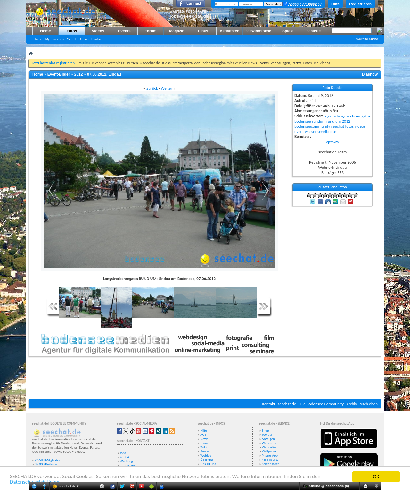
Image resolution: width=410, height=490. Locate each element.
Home (45, 31)
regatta (330, 116)
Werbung (126, 461)
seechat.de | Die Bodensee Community (311, 403)
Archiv (351, 403)
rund (330, 121)
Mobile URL (270, 460)
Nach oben (368, 403)
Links (203, 31)
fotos (349, 126)
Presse (204, 451)
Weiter (166, 88)
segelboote (326, 131)
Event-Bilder (58, 74)
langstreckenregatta (353, 116)
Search (72, 39)
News (204, 439)
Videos (98, 31)
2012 (78, 74)
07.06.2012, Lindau (104, 74)
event (299, 131)
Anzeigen (268, 439)
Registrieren (360, 4)
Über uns (206, 460)
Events (124, 31)
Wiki (203, 447)
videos (360, 126)
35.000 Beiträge (46, 464)
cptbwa (332, 141)
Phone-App (270, 455)
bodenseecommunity (312, 126)
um (338, 121)
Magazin (176, 31)
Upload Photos (91, 39)
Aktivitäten (229, 31)
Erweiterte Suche (366, 39)
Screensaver (270, 464)
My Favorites (54, 39)
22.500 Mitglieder (47, 460)
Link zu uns (208, 464)
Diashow (370, 74)
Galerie (314, 31)
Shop (265, 430)
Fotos (72, 31)
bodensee (302, 121)
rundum (318, 121)
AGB (203, 435)
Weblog (205, 455)
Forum (150, 31)
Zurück (152, 88)
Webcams (269, 443)
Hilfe (335, 4)
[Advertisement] (205, 379)
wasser (311, 131)
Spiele (287, 31)
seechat (337, 126)
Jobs (123, 453)
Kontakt (268, 403)
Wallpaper (269, 451)
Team (204, 443)
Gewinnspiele (258, 31)
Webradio (269, 447)
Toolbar (267, 435)
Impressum (128, 465)
